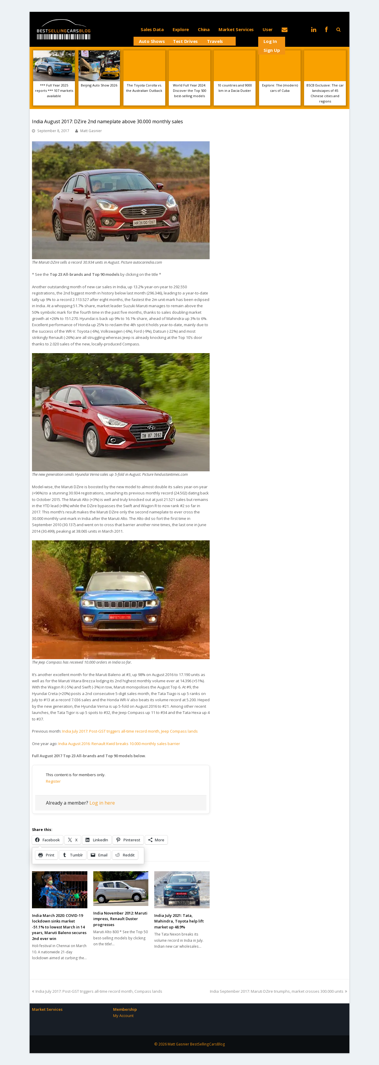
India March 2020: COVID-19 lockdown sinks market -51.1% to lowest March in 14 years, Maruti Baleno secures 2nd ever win (59, 927)
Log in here (102, 803)
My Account (123, 1015)
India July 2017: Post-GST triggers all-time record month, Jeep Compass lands (130, 731)
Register (53, 781)
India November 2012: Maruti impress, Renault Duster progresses (120, 918)
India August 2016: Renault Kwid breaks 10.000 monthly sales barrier (119, 743)
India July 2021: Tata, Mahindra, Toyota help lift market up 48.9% (179, 921)
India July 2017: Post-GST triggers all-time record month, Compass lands (97, 991)
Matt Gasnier (91, 130)
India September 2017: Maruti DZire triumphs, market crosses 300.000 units (278, 991)
